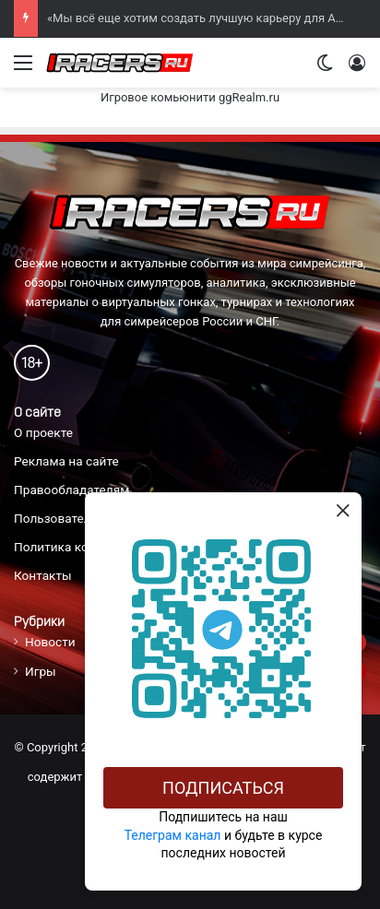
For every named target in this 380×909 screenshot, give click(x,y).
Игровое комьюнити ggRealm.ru (190, 97)
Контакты (43, 575)
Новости (50, 641)
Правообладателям (71, 489)
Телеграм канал (173, 835)
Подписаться (223, 787)
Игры (40, 671)
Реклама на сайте (66, 461)
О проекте (43, 432)
